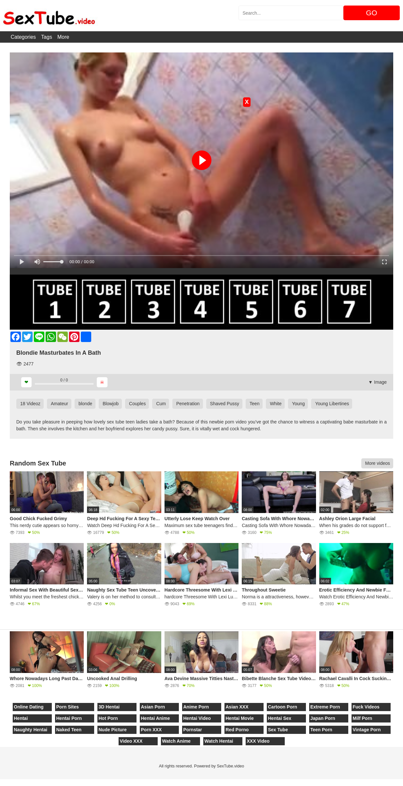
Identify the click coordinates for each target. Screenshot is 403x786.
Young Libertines (332, 403)
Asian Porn (153, 706)
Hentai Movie (240, 718)
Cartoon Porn (282, 706)
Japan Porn (322, 718)
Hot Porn (108, 718)
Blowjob (111, 403)
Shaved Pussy (224, 403)
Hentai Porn (69, 718)
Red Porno (237, 729)
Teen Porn (321, 729)
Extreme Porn (325, 706)
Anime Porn (196, 706)
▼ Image (377, 382)
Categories (23, 37)
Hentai (21, 718)
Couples (137, 403)
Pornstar (192, 729)
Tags (46, 37)
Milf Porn (362, 718)
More (63, 37)
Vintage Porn (367, 729)
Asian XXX (237, 706)
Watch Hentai (219, 741)
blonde (85, 403)
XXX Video (258, 741)
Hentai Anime (155, 718)
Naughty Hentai (31, 729)
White (275, 403)
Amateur (59, 403)
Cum (161, 403)
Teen (254, 403)
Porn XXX (151, 729)
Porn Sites (67, 706)
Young (298, 403)
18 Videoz (30, 403)
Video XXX (131, 741)
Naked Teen (69, 729)
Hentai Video (197, 718)
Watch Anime (176, 741)
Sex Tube (278, 729)
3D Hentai (109, 706)
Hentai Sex (280, 718)
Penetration (188, 403)
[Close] (0, 782)
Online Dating (29, 706)
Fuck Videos (366, 706)
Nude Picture (113, 729)
